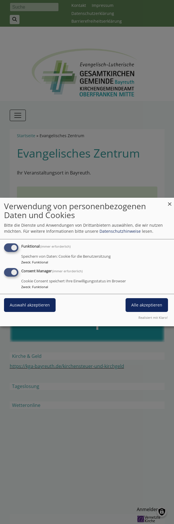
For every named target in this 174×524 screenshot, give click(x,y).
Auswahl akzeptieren (30, 305)
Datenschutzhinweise (120, 231)
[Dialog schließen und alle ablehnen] (169, 201)
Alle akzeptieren (146, 305)
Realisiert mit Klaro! (153, 317)
